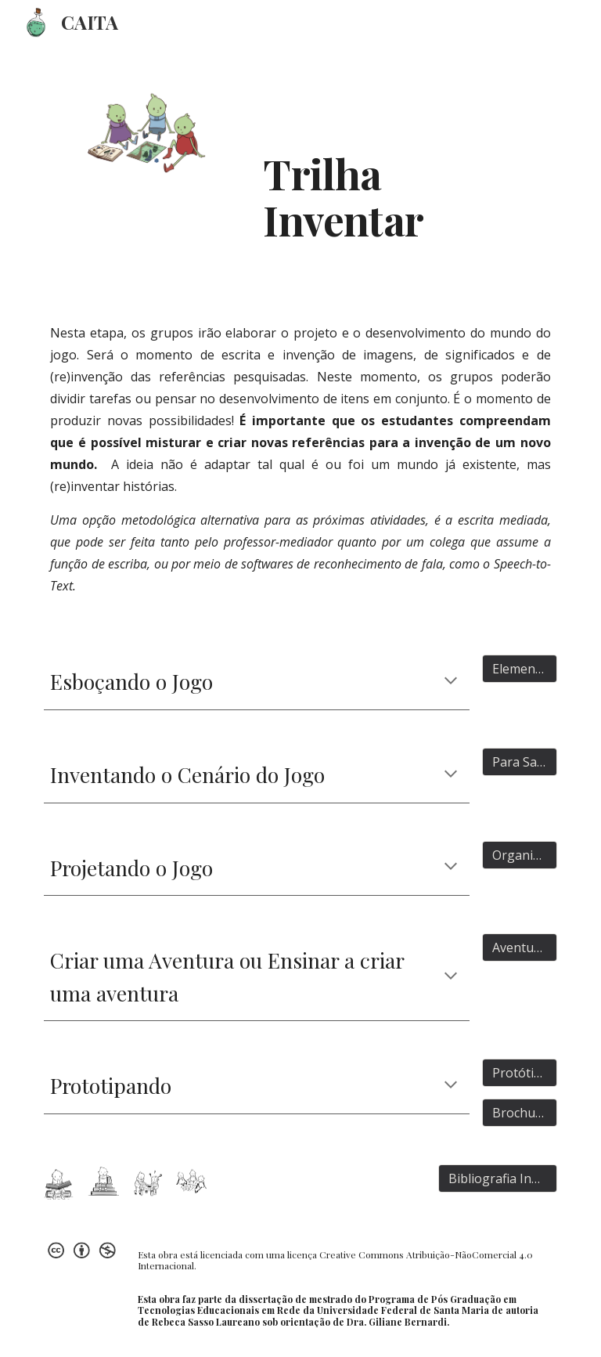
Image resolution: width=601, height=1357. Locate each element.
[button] (451, 682)
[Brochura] (519, 1113)
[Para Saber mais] (519, 762)
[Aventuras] (519, 947)
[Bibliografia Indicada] (497, 1178)
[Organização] (519, 855)
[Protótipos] (519, 1073)
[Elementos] (519, 669)
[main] (366, 154)
